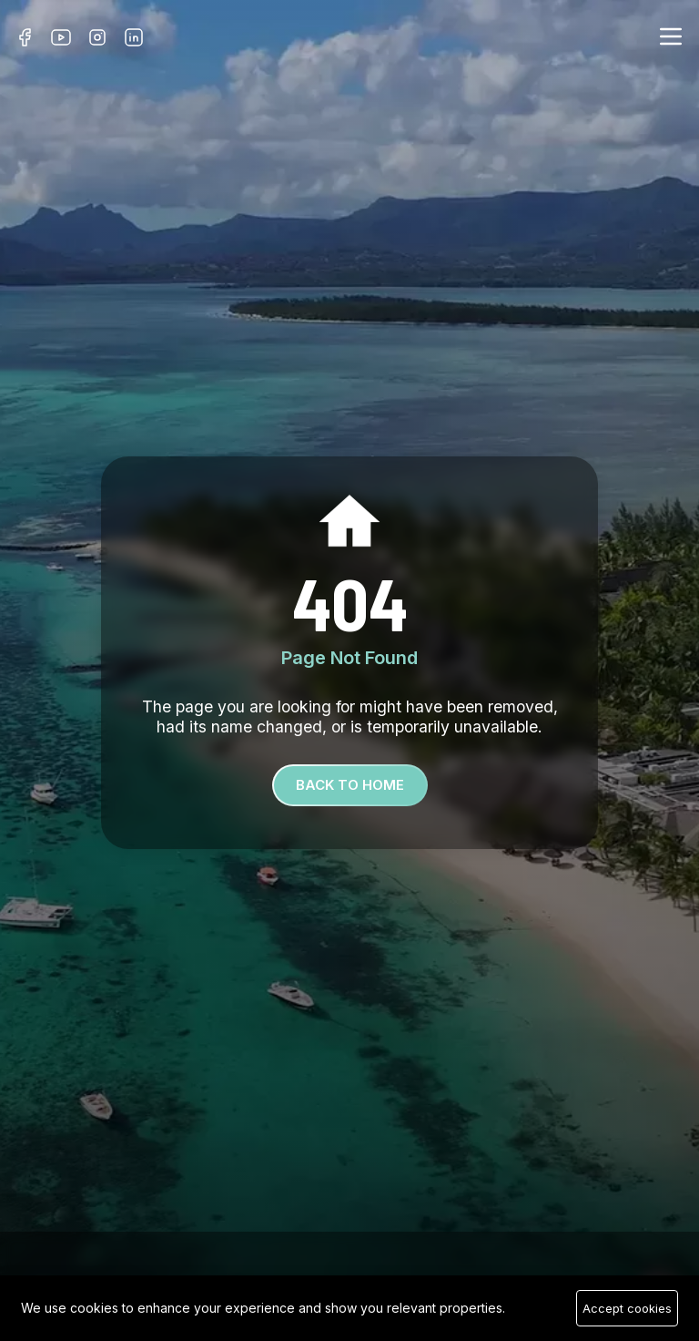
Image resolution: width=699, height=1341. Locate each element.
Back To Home (350, 784)
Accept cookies (627, 1308)
